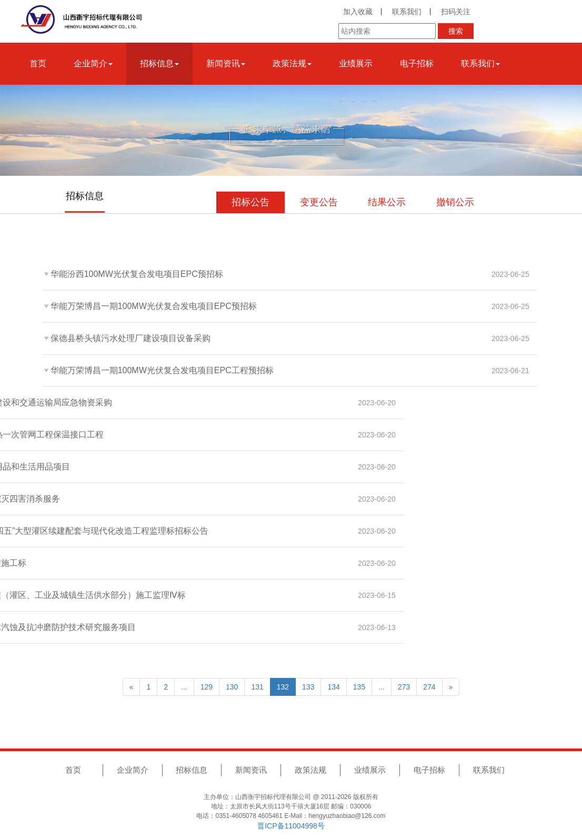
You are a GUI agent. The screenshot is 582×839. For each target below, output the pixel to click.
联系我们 (407, 11)
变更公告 (319, 202)
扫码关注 (455, 11)
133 (308, 687)
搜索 (455, 31)
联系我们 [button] (480, 63)
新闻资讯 (251, 769)
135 (359, 687)
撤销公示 (455, 202)
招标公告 (250, 202)
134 (333, 687)
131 (257, 687)
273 (404, 687)
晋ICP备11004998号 (291, 826)
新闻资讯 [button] (225, 63)
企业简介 (132, 769)
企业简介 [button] (93, 63)
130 (232, 687)
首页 (37, 63)
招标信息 (191, 769)
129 (206, 687)
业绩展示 (356, 63)
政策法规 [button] (292, 63)
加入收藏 (358, 11)
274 (429, 687)
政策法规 (310, 769)
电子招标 (417, 63)
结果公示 (387, 202)
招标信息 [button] (159, 63)
